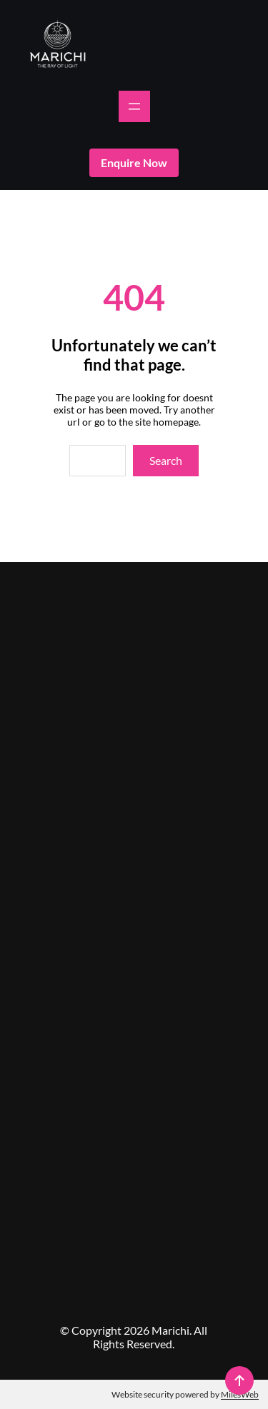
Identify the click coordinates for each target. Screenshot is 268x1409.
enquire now (134, 162)
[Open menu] (134, 106)
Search (165, 460)
